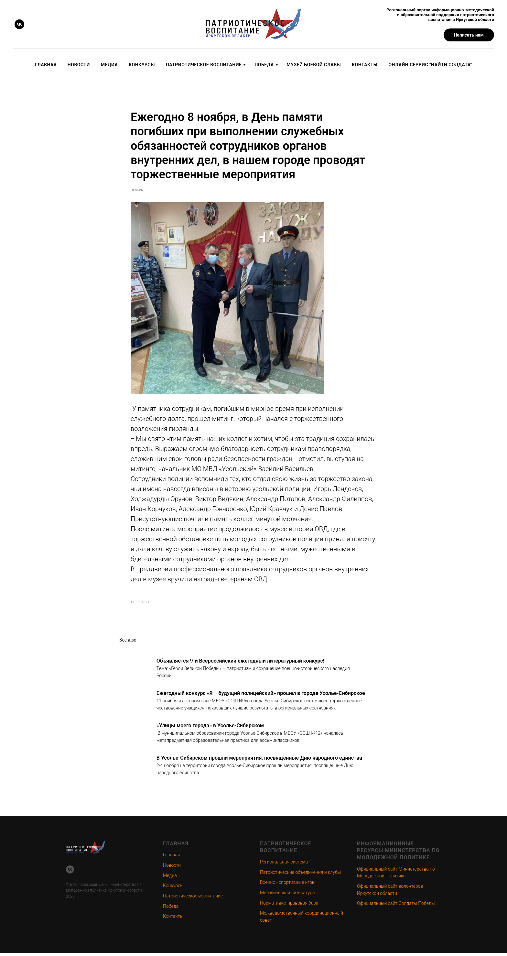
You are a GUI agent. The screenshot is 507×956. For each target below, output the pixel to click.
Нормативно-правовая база (289, 905)
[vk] (19, 24)
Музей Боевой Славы (314, 64)
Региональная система (284, 865)
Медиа (109, 64)
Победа (264, 64)
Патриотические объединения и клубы (300, 875)
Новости (79, 64)
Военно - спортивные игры (288, 885)
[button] (469, 34)
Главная (46, 64)
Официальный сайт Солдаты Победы (396, 906)
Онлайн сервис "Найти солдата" (430, 64)
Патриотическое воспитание (204, 64)
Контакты (364, 64)
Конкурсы (142, 64)
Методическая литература (287, 895)
